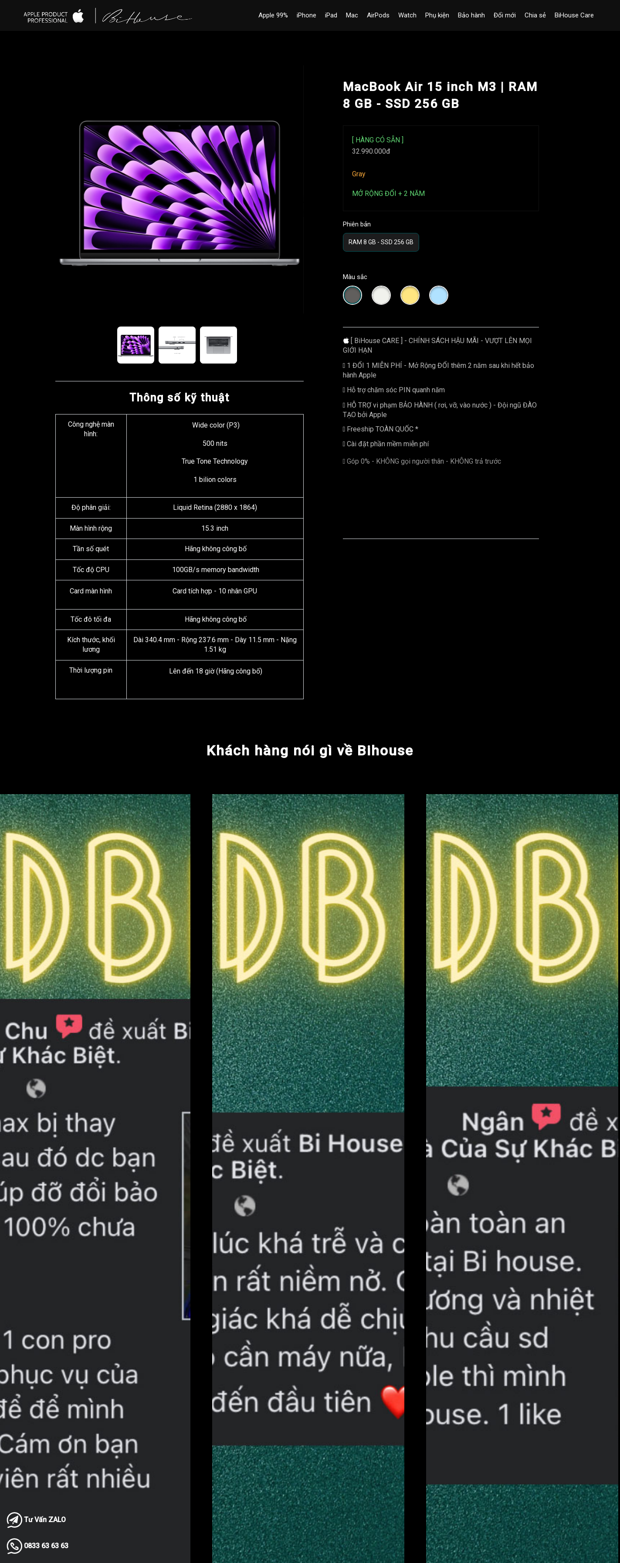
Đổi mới (505, 15)
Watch (407, 15)
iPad (331, 15)
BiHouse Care (574, 15)
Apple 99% (273, 15)
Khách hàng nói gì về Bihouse (310, 750)
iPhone (306, 15)
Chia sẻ (535, 15)
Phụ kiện (437, 15)
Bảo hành (471, 15)
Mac (352, 15)
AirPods (378, 15)
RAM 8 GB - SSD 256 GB (381, 242)
